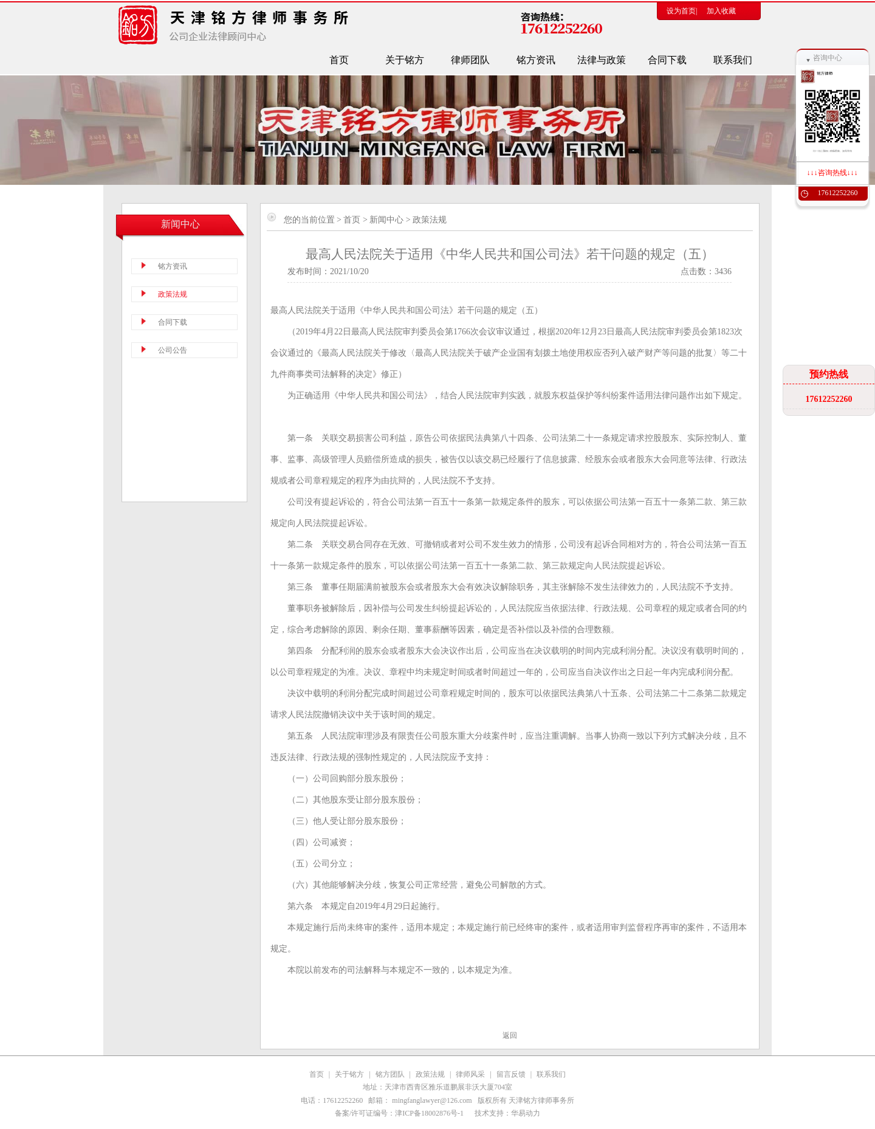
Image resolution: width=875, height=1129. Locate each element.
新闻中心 (386, 219)
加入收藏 (721, 11)
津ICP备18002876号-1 (430, 1113)
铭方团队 (390, 1074)
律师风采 (470, 1074)
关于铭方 (349, 1074)
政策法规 (430, 1074)
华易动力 (525, 1113)
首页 (351, 219)
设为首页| (682, 11)
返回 (510, 1035)
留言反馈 (511, 1074)
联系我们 (551, 1074)
